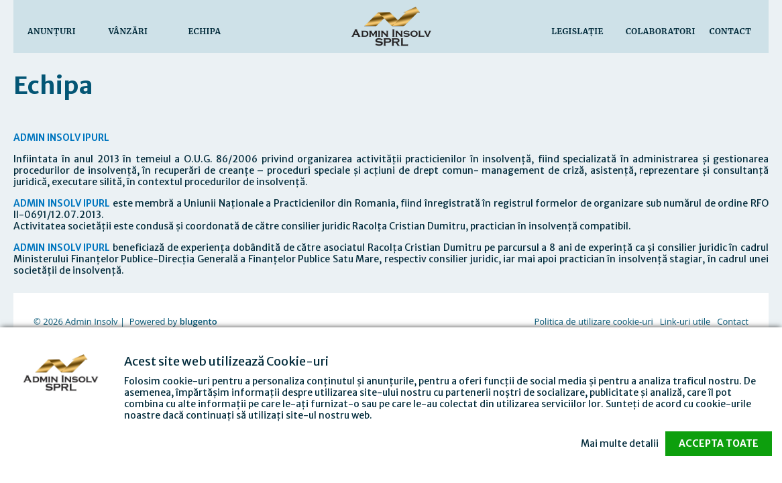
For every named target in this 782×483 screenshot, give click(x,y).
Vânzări (128, 31)
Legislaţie (577, 31)
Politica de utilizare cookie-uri (593, 321)
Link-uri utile (685, 321)
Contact (731, 31)
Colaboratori (660, 31)
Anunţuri (51, 31)
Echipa (204, 31)
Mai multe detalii (620, 443)
